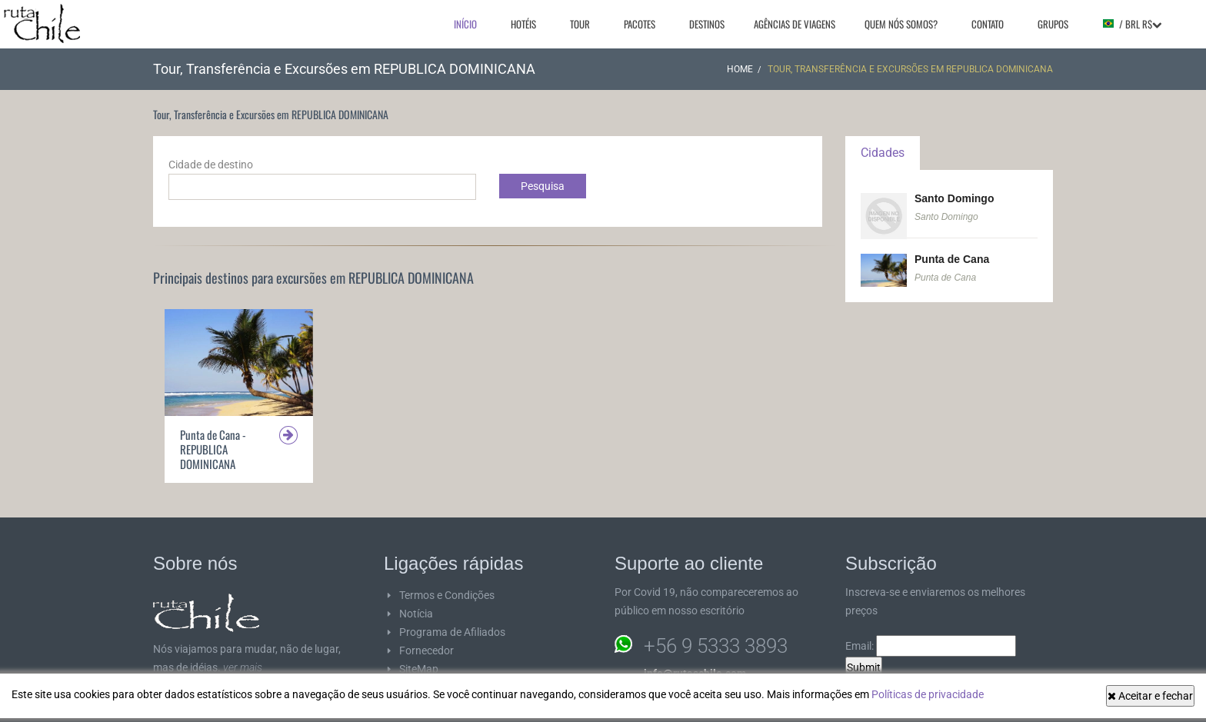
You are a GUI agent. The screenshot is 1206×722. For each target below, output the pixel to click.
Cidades (882, 152)
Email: (930, 646)
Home (740, 69)
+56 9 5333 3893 (716, 645)
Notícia (416, 613)
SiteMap (418, 669)
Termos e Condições (447, 595)
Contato (987, 24)
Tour (580, 24)
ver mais (242, 667)
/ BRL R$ (1131, 24)
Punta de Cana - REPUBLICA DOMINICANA (213, 449)
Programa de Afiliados (452, 632)
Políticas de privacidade (927, 694)
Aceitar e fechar (1150, 696)
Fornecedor (426, 650)
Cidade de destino (210, 164)
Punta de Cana (951, 259)
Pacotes (639, 24)
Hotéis (523, 24)
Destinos (707, 24)
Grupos (1053, 24)
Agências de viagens (794, 24)
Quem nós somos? (901, 24)
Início (465, 24)
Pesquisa (543, 186)
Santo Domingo (954, 198)
